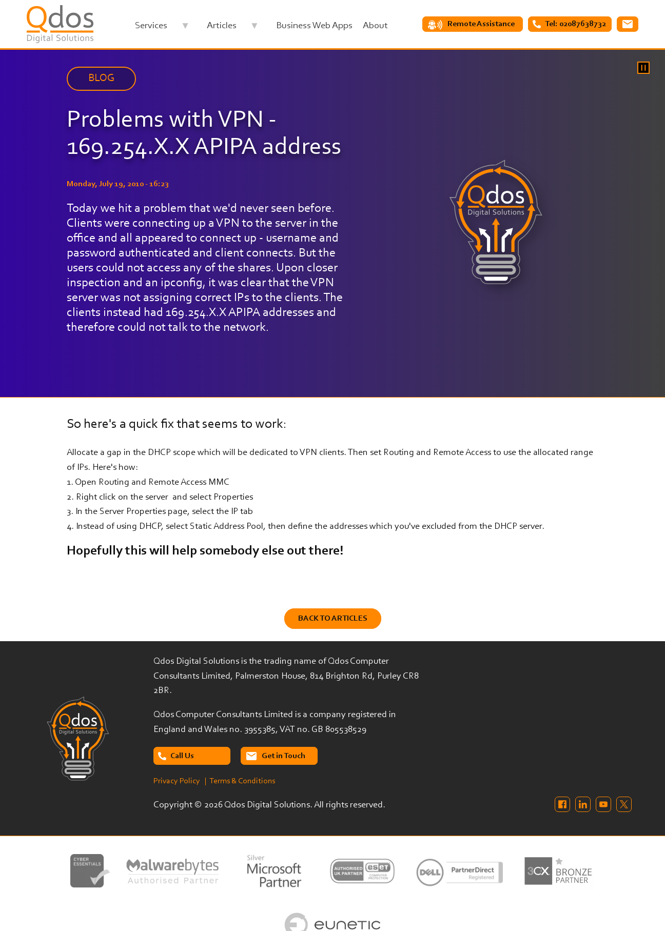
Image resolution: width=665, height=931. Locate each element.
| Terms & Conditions (240, 781)
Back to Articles (332, 619)
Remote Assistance (481, 24)
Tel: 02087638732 (575, 24)
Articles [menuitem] (233, 28)
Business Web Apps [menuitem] (314, 26)
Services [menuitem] (162, 28)
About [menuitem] (375, 26)
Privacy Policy (176, 781)
